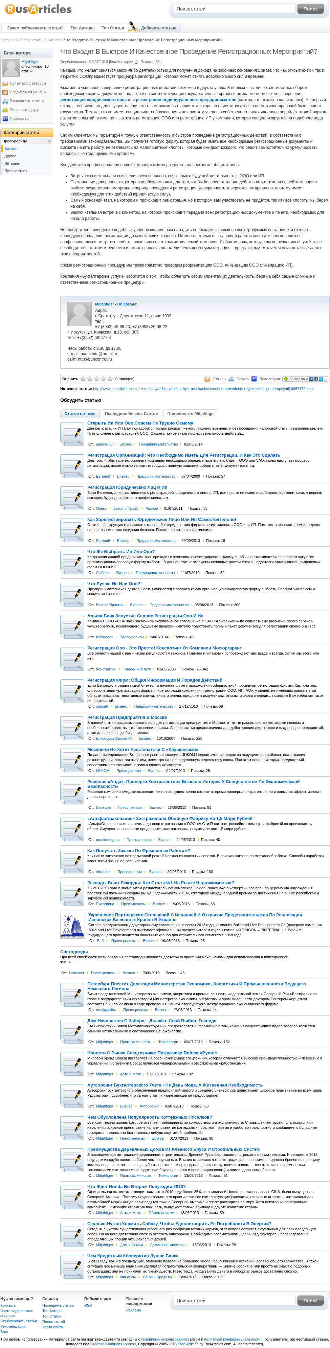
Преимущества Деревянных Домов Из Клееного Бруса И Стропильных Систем (173, 1149)
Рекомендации (13, 1326)
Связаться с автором (28, 83)
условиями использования (164, 1339)
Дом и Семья (131, 1245)
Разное (152, 508)
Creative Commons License (113, 1344)
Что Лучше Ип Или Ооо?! (114, 583)
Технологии (168, 1042)
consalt (102, 706)
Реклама (133, 1310)
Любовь (102, 573)
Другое (158, 1138)
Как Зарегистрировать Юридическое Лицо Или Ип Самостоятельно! (161, 519)
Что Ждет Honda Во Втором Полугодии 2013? (136, 1186)
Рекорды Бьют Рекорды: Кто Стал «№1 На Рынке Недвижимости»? (160, 883)
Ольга (101, 508)
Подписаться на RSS (28, 92)
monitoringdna (108, 840)
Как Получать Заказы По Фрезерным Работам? (138, 850)
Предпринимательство (158, 444)
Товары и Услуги (137, 669)
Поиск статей (53, 1322)
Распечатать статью (27, 101)
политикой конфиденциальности (232, 1339)
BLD (100, 941)
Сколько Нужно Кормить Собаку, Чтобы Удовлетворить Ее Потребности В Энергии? (179, 1223)
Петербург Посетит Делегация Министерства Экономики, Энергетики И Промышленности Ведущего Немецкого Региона (196, 986)
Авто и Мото (130, 1074)
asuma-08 (104, 444)
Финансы (128, 1277)
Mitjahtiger (104, 304)
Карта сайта (52, 1327)
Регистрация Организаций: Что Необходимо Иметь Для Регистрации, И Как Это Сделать (183, 455)
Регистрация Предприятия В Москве (127, 717)
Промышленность (135, 1042)
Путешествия (15, 171)
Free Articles (188, 1344)
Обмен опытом (161, 1213)
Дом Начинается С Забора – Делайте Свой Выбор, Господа (152, 1021)
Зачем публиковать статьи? (35, 28)
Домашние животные (168, 1245)
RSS (88, 1305)
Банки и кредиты (157, 1277)
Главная (7, 40)
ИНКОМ (103, 771)
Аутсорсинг (149, 1106)
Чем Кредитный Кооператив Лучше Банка (132, 1256)
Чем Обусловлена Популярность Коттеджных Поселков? (149, 1117)
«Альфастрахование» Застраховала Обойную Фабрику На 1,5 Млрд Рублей (169, 818)
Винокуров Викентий (114, 738)
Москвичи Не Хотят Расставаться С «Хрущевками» (142, 749)
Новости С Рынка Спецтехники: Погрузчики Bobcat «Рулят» (152, 1053)
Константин (106, 669)
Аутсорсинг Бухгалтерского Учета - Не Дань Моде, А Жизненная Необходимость (175, 1085)
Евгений (103, 476)
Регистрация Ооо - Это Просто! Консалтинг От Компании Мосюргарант (164, 648)
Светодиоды (74, 952)
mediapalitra (106, 1010)
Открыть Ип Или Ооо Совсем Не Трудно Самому (140, 423)
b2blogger (104, 637)
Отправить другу (24, 110)
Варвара (103, 807)
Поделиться (20, 118)
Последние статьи (58, 1305)
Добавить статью (158, 28)
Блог (4, 1332)
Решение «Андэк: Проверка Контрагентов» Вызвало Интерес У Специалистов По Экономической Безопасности (193, 784)
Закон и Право (125, 508)
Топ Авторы (82, 28)
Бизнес (53, 40)
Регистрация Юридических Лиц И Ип (127, 487)
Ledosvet (76, 973)
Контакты (8, 1305)
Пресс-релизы (31, 40)
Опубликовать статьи (18, 1321)
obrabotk (103, 872)
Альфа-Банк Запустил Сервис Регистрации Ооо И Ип (145, 616)
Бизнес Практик (109, 605)
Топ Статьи (113, 28)
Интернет (12, 163)
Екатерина (105, 904)
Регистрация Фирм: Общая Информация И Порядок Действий (154, 680)
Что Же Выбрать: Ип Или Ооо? (121, 551)
